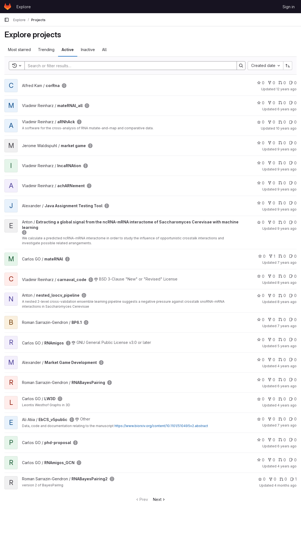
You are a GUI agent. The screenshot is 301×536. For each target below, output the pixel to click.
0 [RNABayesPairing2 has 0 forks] (272, 479)
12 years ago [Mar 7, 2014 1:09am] (286, 89)
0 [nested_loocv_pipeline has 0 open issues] (293, 295)
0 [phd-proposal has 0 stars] (260, 439)
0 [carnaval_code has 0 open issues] (293, 276)
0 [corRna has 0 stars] (260, 82)
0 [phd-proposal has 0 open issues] (293, 439)
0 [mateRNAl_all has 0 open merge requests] (282, 102)
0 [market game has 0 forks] (271, 143)
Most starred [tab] (19, 49)
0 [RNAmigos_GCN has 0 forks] (271, 460)
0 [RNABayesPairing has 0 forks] (271, 379)
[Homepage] (7, 6)
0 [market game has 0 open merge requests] (282, 143)
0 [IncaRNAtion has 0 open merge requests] (282, 163)
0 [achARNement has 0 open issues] (293, 183)
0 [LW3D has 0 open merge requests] (282, 399)
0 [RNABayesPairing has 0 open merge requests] (282, 379)
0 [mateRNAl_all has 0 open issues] (293, 102)
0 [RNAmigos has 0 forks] (271, 339)
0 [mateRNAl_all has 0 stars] (260, 102)
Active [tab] (68, 49)
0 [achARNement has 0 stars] (260, 183)
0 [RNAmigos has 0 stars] (260, 339)
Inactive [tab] (88, 49)
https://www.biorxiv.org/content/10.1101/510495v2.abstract (161, 426)
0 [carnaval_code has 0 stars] (260, 276)
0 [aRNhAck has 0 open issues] (293, 122)
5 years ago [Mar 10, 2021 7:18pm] (287, 346)
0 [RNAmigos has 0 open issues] (293, 339)
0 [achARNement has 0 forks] (271, 183)
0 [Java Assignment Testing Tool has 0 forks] (271, 203)
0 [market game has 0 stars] (260, 143)
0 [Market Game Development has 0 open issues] (293, 359)
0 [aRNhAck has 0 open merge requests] (282, 122)
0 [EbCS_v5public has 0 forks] (271, 419)
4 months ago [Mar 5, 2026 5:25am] (285, 485)
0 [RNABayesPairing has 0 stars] (260, 379)
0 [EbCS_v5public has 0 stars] (260, 419)
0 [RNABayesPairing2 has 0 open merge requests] (283, 479)
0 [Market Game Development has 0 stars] (260, 359)
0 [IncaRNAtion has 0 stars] (260, 163)
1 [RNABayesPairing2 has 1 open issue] (293, 479)
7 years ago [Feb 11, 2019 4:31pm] (287, 262)
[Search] (128, 65)
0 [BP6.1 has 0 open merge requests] (282, 319)
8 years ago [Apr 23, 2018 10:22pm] (287, 302)
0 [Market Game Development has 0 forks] (271, 359)
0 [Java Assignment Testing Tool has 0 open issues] (293, 203)
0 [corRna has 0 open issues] (293, 82)
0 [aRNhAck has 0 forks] (271, 122)
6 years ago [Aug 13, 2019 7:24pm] (287, 109)
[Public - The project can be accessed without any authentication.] (64, 85)
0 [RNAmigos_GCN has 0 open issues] (293, 460)
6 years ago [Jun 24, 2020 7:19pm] (287, 386)
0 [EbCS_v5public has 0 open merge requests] (282, 419)
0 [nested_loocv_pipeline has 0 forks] (271, 295)
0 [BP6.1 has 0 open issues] (293, 319)
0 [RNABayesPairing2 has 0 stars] (262, 479)
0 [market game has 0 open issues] (293, 143)
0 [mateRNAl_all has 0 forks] (271, 102)
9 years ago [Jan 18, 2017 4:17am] (287, 209)
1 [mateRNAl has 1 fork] (272, 256)
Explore (24, 6)
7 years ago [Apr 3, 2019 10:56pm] (287, 326)
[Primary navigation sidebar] (6, 19)
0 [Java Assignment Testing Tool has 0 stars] (260, 203)
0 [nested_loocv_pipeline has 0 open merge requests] (282, 295)
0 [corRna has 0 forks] (271, 82)
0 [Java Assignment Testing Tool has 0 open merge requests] (282, 203)
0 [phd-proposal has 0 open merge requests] (282, 439)
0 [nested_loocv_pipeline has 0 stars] (260, 295)
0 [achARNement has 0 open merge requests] (282, 183)
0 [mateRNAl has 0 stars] (262, 256)
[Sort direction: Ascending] (287, 65)
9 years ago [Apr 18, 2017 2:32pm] (287, 169)
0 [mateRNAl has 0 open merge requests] (282, 256)
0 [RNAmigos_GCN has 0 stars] (260, 460)
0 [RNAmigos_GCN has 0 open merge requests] (282, 460)
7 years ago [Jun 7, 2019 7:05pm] (287, 425)
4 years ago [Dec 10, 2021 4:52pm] (287, 466)
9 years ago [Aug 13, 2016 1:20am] (287, 149)
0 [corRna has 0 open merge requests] (282, 82)
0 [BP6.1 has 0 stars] (260, 319)
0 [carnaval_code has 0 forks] (271, 276)
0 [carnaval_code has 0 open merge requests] (282, 276)
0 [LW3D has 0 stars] (260, 399)
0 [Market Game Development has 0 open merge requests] (282, 359)
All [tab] (104, 49)
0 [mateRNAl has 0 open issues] (293, 256)
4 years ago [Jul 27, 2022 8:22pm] (287, 366)
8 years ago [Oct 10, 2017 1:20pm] (287, 282)
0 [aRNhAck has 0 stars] (260, 122)
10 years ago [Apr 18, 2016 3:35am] (286, 128)
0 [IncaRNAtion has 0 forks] (271, 163)
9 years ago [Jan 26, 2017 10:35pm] (287, 228)
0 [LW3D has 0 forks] (271, 399)
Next (159, 499)
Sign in (289, 6)
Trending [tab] (46, 49)
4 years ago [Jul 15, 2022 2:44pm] (287, 405)
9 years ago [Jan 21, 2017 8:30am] (287, 189)
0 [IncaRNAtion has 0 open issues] (293, 163)
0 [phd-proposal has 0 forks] (271, 439)
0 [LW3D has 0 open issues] (293, 399)
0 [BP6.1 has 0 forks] (271, 319)
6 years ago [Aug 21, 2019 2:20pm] (287, 446)
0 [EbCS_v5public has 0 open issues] (293, 419)
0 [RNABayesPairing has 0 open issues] (293, 379)
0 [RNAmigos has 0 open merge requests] (282, 339)
